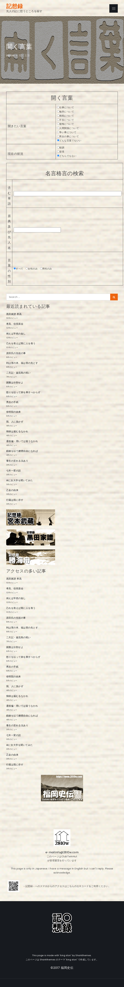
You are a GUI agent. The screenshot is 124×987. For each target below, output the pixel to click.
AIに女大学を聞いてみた (19, 480)
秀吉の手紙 (12, 402)
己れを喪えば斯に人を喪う (21, 343)
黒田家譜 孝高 (14, 314)
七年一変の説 (13, 470)
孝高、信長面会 (14, 324)
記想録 (14, 6)
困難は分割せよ (14, 382)
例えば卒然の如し (16, 333)
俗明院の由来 (13, 412)
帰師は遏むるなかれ (17, 431)
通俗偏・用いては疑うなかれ (22, 441)
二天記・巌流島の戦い (18, 372)
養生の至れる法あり (17, 460)
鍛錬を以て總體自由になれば (22, 451)
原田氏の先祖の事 (16, 353)
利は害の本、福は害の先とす (22, 363)
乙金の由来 (12, 490)
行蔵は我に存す (14, 500)
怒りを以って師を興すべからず (23, 392)
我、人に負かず (14, 421)
